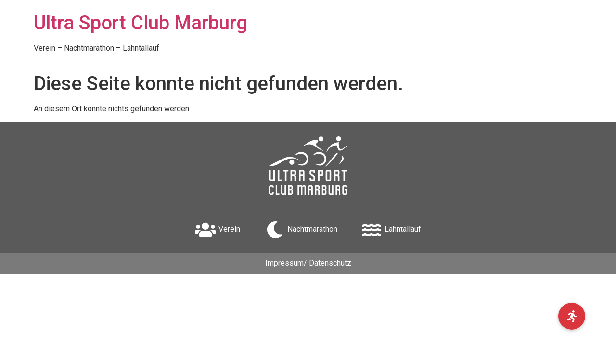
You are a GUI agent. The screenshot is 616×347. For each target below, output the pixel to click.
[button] (571, 316)
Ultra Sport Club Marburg (140, 23)
